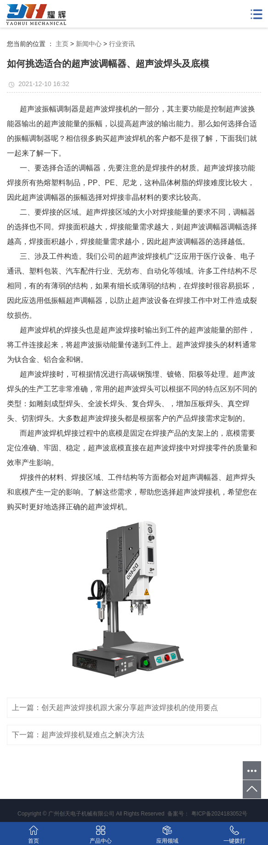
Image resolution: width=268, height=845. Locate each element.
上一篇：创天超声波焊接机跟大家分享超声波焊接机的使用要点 (115, 707)
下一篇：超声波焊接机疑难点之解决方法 (78, 735)
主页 (62, 43)
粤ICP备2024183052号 (219, 813)
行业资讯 (122, 43)
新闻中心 (89, 43)
